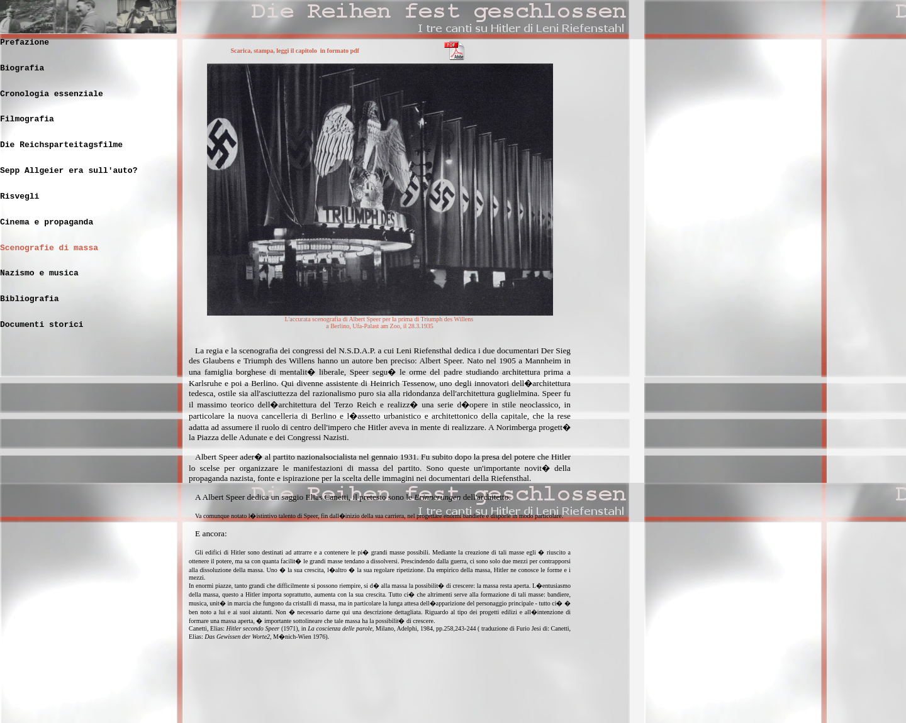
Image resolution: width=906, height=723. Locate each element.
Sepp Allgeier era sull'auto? (68, 170)
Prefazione (24, 42)
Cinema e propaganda (46, 222)
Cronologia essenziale (51, 94)
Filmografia (27, 119)
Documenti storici (42, 324)
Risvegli (19, 196)
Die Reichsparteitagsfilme (61, 145)
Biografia (22, 68)
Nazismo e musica (39, 273)
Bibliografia (29, 299)
